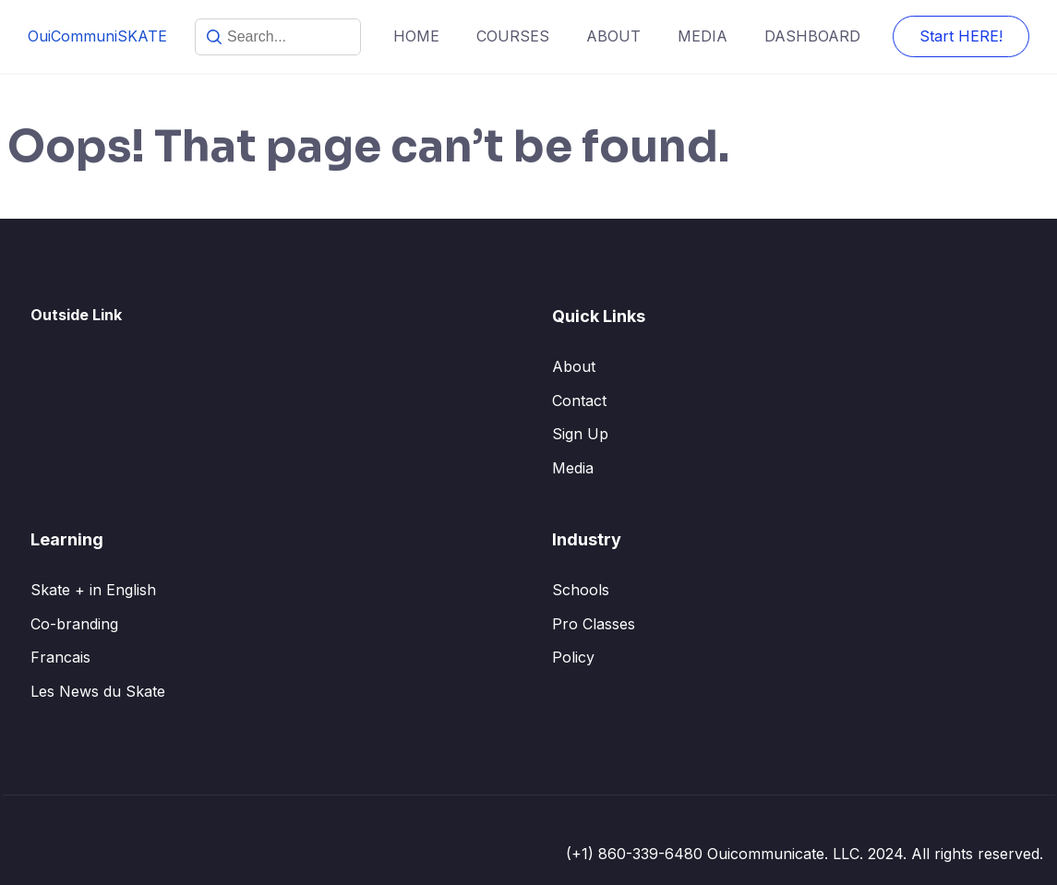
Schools (580, 589)
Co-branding (74, 624)
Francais (60, 657)
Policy (573, 657)
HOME (416, 36)
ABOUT (613, 36)
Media (573, 468)
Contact (579, 400)
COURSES (512, 36)
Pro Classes (593, 624)
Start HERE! (961, 36)
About (573, 366)
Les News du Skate (97, 691)
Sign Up (580, 434)
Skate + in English (93, 589)
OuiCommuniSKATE (97, 36)
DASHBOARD (812, 36)
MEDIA (702, 36)
